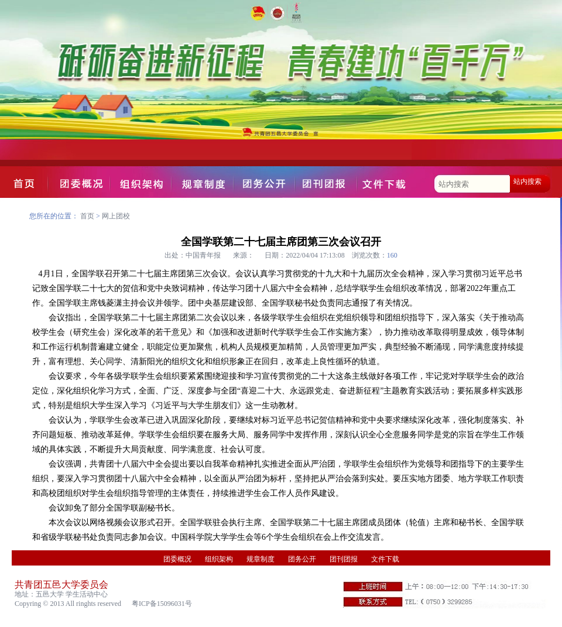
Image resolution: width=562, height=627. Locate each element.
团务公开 (302, 559)
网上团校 (116, 216)
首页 (87, 216)
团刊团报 (344, 559)
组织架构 (219, 559)
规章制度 (260, 559)
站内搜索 (527, 181)
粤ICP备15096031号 (162, 603)
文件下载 (385, 559)
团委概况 (177, 559)
